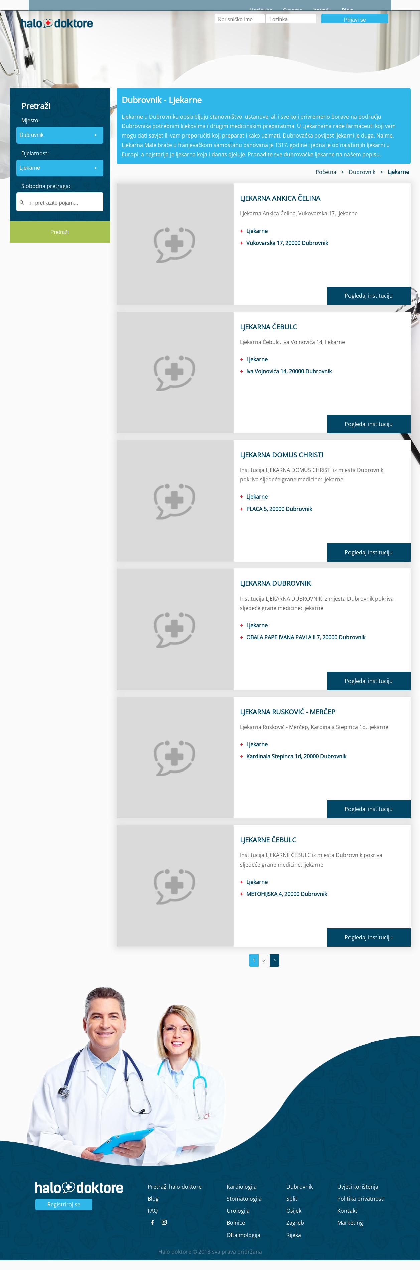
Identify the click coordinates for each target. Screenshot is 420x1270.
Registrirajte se (380, 40)
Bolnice (236, 1232)
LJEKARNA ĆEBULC (268, 336)
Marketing (350, 1232)
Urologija (238, 1220)
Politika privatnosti (361, 1208)
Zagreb (295, 1232)
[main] (210, 635)
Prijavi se (355, 29)
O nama (321, 10)
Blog (376, 10)
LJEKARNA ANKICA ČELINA (280, 207)
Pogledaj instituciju (369, 305)
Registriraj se (63, 1214)
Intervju (351, 10)
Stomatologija (244, 1208)
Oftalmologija (243, 1244)
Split (291, 1208)
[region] (60, 309)
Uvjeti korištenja (357, 1196)
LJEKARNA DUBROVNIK (275, 593)
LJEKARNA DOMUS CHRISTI (281, 464)
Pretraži (59, 242)
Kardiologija (242, 1196)
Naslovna (289, 10)
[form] (60, 175)
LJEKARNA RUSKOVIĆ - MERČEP (287, 721)
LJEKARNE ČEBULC (268, 849)
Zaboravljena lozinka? (293, 40)
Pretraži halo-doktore (175, 1196)
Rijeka (293, 1244)
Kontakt (347, 1220)
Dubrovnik (299, 1196)
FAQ (153, 1220)
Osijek (293, 1220)
